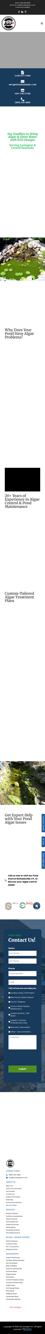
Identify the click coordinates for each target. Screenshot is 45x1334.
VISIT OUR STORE (22, 93)
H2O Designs (15, 1307)
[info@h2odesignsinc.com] (22, 81)
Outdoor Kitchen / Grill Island (20, 1014)
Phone (12, 968)
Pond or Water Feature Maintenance (20, 1007)
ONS (27, 1329)
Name (12, 948)
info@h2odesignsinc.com (22, 84)
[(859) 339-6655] (22, 99)
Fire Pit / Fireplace (18, 1002)
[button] (42, 23)
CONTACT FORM (22, 75)
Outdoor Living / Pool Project (22, 993)
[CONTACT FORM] (22, 72)
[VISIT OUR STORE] (22, 90)
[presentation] (26, 1057)
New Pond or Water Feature (22, 997)
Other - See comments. (21, 1032)
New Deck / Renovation (20, 1027)
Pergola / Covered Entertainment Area (19, 1021)
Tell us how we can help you (22, 988)
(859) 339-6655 (22, 102)
